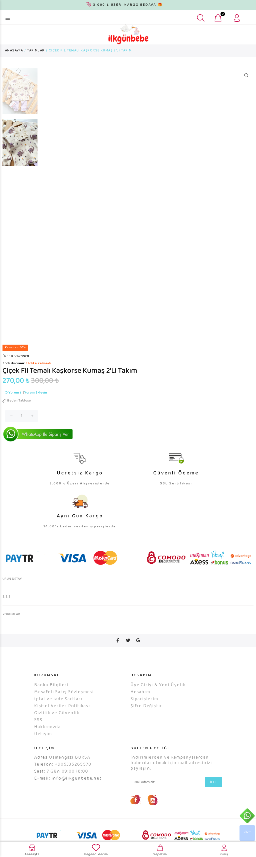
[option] (20, 93)
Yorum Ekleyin (35, 400)
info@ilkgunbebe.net (77, 785)
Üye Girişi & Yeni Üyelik (158, 692)
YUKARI (247, 833)
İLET (213, 790)
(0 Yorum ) (12, 400)
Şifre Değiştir (146, 713)
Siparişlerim (144, 706)
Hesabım (140, 699)
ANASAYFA (14, 51)
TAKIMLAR (35, 51)
